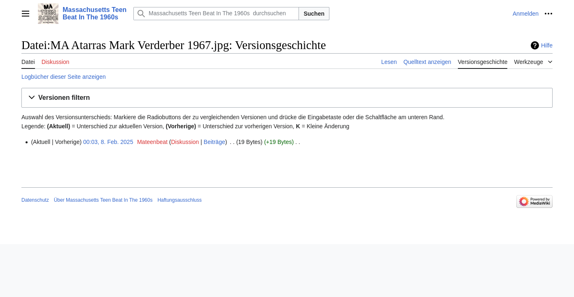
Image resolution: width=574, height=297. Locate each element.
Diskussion (185, 142)
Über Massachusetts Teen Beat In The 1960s (103, 200)
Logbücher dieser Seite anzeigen (63, 76)
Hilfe (547, 45)
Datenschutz (35, 200)
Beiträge (214, 142)
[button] (287, 98)
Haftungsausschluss (179, 200)
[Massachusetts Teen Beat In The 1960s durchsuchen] (216, 13)
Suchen (313, 13)
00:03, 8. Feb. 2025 (108, 142)
